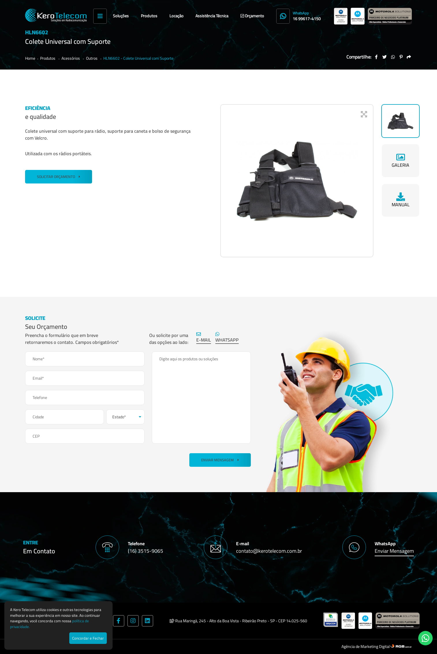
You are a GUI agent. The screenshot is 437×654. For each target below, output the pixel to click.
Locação (176, 16)
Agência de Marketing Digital (366, 646)
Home (30, 58)
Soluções (121, 16)
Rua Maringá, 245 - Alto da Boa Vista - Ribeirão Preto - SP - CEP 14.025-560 (238, 621)
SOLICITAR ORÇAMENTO (58, 176)
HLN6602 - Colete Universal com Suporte (138, 58)
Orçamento (252, 16)
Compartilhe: (358, 56)
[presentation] (69, 459)
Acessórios (71, 58)
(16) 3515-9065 (145, 551)
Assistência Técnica (211, 16)
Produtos (149, 16)
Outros (92, 58)
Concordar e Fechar (88, 638)
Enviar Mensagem (220, 460)
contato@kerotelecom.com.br (269, 551)
